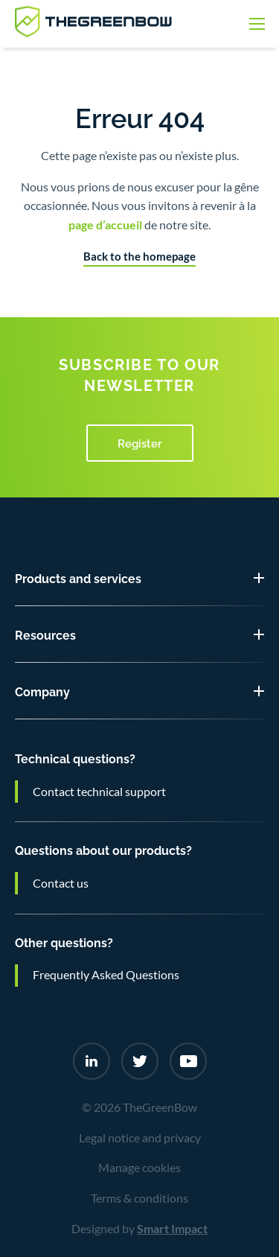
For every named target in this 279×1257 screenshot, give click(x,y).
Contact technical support (99, 791)
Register (140, 442)
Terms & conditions (139, 1198)
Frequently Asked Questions (106, 974)
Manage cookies (139, 1167)
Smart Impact (172, 1228)
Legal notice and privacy (140, 1138)
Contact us (61, 883)
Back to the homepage (139, 256)
